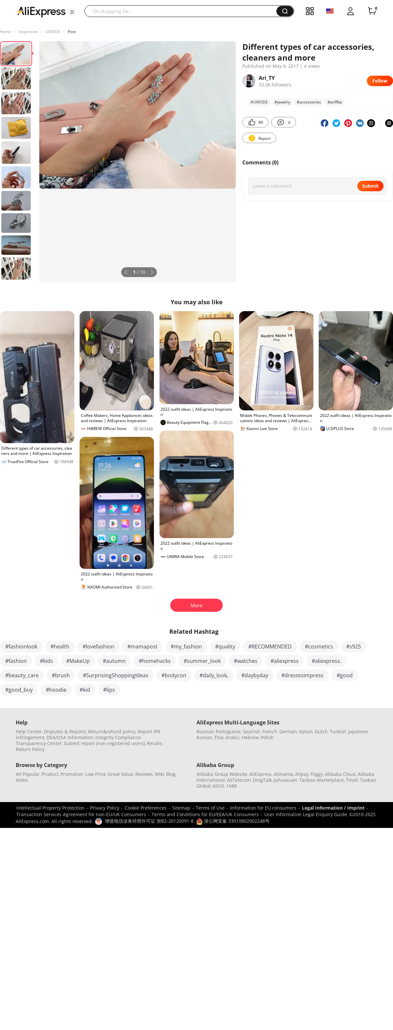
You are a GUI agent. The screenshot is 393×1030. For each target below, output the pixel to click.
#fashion (16, 661)
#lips (109, 689)
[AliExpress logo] (41, 11)
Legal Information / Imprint (333, 808)
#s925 (353, 646)
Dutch (321, 731)
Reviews (144, 774)
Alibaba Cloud (340, 774)
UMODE (53, 31)
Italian (306, 731)
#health (59, 646)
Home (5, 31)
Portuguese (228, 731)
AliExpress (260, 774)
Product (50, 774)
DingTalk (262, 780)
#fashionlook (21, 646)
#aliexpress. (326, 661)
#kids (46, 661)
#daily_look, (213, 675)
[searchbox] (182, 11)
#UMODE (259, 102)
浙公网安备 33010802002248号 (233, 821)
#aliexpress (285, 661)
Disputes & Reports (65, 731)
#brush (61, 675)
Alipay (302, 774)
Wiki (159, 774)
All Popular (28, 774)
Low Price (95, 774)
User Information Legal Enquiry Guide (305, 814)
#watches (245, 661)
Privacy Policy (104, 808)
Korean (204, 737)
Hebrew (250, 737)
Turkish (338, 731)
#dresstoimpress (302, 675)
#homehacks (155, 661)
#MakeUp (78, 661)
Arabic (233, 737)
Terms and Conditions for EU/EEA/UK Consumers (205, 814)
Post (72, 31)
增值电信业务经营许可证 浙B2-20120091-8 (149, 821)
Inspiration (28, 31)
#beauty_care (22, 675)
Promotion (72, 774)
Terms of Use (210, 808)
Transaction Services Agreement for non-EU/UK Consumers (81, 814)
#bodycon (173, 675)
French (269, 731)
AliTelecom (239, 780)
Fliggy (316, 774)
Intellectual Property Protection (50, 808)
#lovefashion (98, 646)
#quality (225, 646)
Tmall (352, 780)
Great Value (120, 774)
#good (345, 675)
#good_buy (19, 689)
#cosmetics (319, 646)
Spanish (251, 731)
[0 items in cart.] (372, 11)
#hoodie (56, 689)
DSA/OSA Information (70, 737)
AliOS (218, 786)
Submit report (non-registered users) (104, 743)
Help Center (29, 731)
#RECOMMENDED (270, 646)
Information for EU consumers (263, 808)
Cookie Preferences (146, 808)
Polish (267, 737)
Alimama (283, 774)
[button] (72, 12)
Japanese (358, 731)
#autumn (114, 661)
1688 (231, 786)
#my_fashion (186, 646)
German (288, 731)
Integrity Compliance (118, 737)
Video (22, 780)
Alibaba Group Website (221, 774)
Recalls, (155, 743)
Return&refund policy (112, 731)
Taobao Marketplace (321, 780)
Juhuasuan (285, 780)
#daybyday (254, 675)
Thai (219, 737)
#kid (85, 689)
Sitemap (181, 808)
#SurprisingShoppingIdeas (115, 675)
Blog (171, 774)
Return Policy (30, 749)
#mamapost (142, 646)
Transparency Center (39, 743)
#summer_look (202, 661)
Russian (205, 731)
